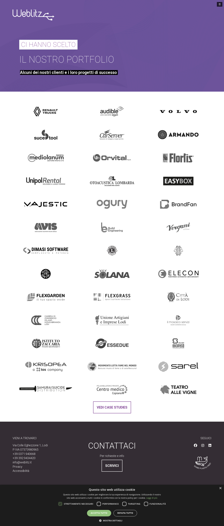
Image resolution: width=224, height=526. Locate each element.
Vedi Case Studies (112, 407)
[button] (112, 520)
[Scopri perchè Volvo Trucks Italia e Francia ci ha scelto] (178, 111)
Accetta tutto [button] (99, 513)
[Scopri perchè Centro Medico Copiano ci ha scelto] (112, 390)
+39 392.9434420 (24, 458)
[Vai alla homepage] (33, 15)
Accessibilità (21, 470)
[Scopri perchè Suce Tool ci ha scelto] (45, 135)
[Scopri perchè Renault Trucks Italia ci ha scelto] (45, 111)
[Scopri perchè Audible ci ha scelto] (112, 111)
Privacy (17, 466)
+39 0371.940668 (24, 454)
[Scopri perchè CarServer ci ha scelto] (112, 135)
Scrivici (112, 466)
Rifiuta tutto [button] (125, 513)
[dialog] (112, 505)
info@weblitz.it (22, 462)
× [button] (220, 488)
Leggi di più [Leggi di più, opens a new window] (151, 498)
